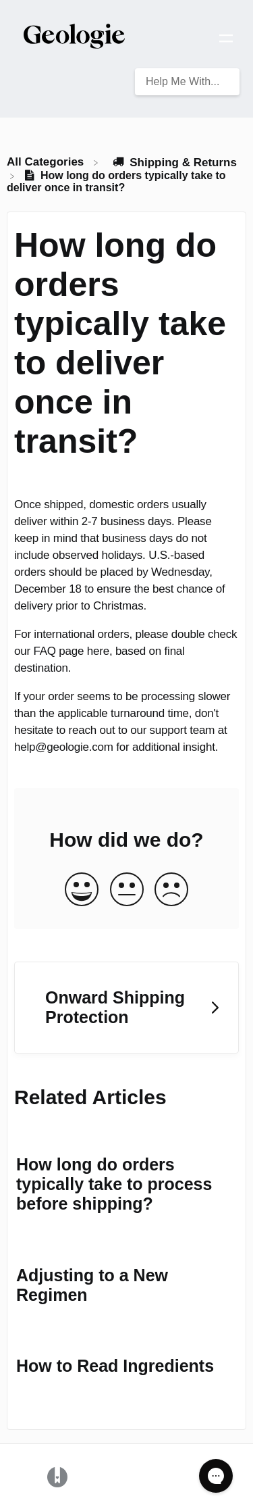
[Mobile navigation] (226, 40)
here (98, 651)
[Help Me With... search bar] (187, 81)
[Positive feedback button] (82, 890)
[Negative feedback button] (171, 890)
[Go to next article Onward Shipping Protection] (126, 1008)
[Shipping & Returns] (174, 161)
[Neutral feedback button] (127, 890)
